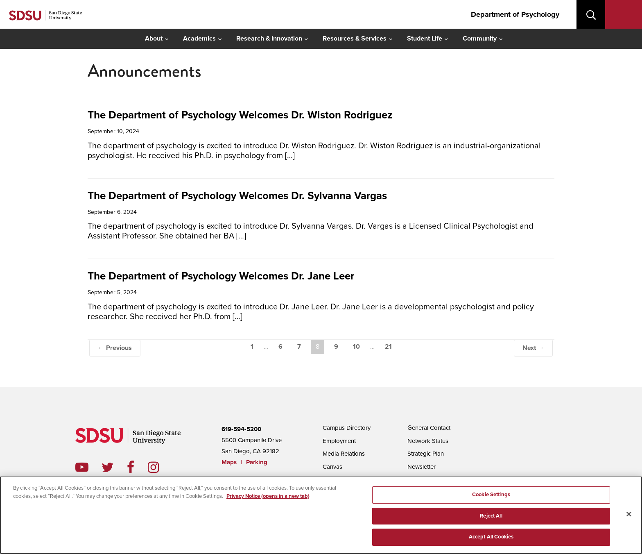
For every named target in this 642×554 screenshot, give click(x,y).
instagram (160, 467)
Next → (533, 348)
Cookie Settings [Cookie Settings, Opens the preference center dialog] (491, 497)
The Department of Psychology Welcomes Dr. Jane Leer (221, 276)
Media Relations (344, 453)
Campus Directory (347, 427)
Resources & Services (355, 38)
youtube (81, 467)
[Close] (629, 517)
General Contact (428, 427)
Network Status (427, 441)
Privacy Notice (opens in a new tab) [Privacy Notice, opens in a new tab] (268, 499)
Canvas (332, 466)
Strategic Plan (425, 453)
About (154, 38)
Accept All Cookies (491, 540)
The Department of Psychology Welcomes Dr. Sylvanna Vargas (237, 195)
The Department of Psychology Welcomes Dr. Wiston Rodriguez (240, 115)
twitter (114, 467)
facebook (137, 467)
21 (388, 347)
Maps (229, 462)
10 (356, 347)
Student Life (424, 38)
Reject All (491, 518)
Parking (256, 462)
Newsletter (421, 466)
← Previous (115, 348)
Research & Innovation (269, 38)
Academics (199, 38)
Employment (339, 441)
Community (480, 38)
